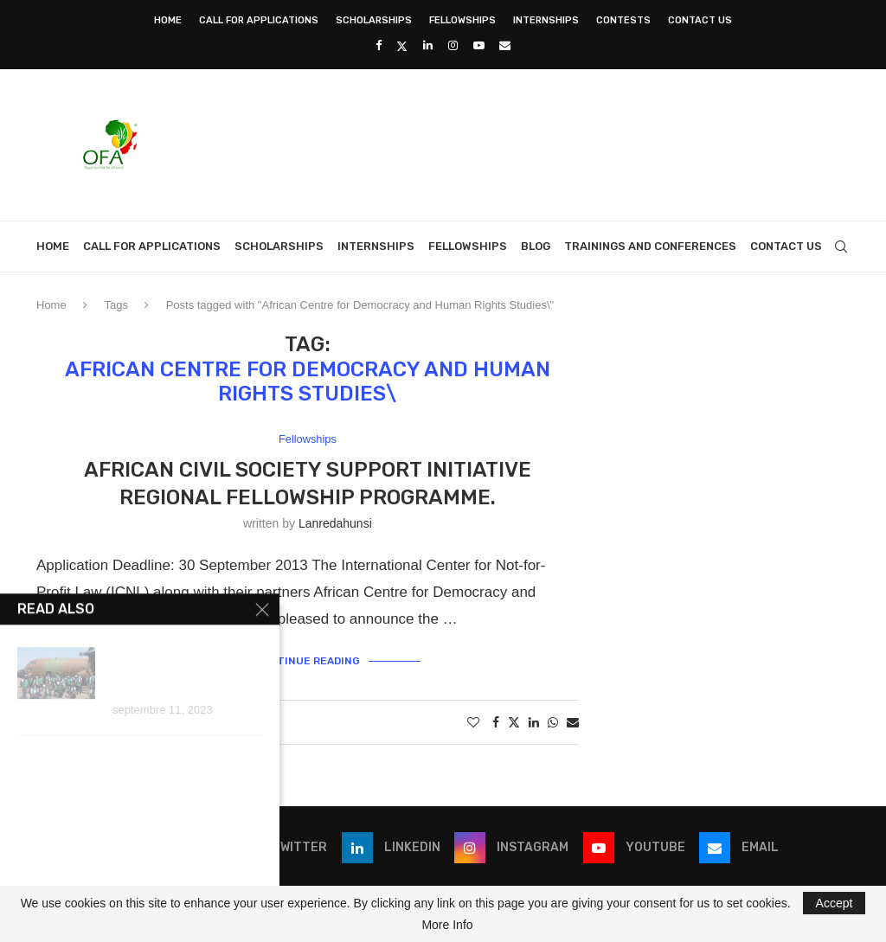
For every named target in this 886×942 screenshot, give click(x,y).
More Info (446, 925)
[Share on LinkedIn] (534, 722)
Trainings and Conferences (650, 246)
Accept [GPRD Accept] (834, 903)
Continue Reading (307, 661)
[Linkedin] (428, 45)
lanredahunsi (335, 524)
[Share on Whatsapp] (553, 722)
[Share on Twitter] (514, 722)
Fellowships (462, 20)
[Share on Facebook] (495, 722)
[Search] (841, 246)
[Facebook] (379, 45)
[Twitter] (402, 46)
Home (168, 20)
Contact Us (700, 20)
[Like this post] (473, 722)
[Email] (504, 45)
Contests (623, 20)
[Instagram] (453, 45)
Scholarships (374, 20)
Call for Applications (258, 20)
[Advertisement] (535, 143)
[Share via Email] (573, 722)
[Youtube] (479, 45)
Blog (535, 246)
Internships (546, 20)
